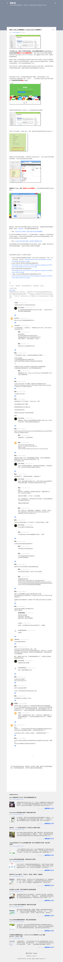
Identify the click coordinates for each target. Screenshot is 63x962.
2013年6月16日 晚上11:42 (25, 435)
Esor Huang (21, 307)
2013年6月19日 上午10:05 (24, 639)
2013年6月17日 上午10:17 (29, 479)
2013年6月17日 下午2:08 (21, 520)
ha (15, 725)
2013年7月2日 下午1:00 (29, 612)
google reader (13, 288)
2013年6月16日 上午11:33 (23, 318)
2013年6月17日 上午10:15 (29, 418)
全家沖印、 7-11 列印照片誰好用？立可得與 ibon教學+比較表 (24, 827)
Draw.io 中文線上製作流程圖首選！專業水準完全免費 (22, 904)
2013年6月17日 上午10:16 (29, 463)
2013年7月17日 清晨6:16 (21, 738)
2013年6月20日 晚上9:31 (29, 660)
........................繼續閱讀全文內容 (45, 808)
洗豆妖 (16, 703)
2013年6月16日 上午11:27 (22, 302)
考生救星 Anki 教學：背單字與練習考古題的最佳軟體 (22, 889)
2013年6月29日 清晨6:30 (22, 703)
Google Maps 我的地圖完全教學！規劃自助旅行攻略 (22, 812)
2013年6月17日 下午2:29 (25, 487)
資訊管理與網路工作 (27, 285)
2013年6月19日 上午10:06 (21, 646)
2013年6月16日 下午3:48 (24, 325)
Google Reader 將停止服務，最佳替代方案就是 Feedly (28, 241)
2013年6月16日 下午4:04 (25, 331)
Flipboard (21, 228)
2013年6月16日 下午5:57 (21, 381)
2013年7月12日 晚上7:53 (25, 712)
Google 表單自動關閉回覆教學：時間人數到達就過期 (22, 919)
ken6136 (16, 318)
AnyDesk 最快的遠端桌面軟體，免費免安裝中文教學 (22, 859)
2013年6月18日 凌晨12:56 (21, 591)
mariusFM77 (34, 955)
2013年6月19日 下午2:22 (25, 576)
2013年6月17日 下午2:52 (25, 508)
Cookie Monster (22, 630)
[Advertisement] (31, 17)
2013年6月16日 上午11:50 (29, 307)
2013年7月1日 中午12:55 (20, 725)
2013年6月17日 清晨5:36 (21, 455)
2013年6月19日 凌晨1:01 (25, 553)
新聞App (18, 285)
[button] (53, 30)
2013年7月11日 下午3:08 (31, 667)
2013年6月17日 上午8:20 (21, 474)
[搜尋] (55, 3)
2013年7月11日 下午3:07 (31, 630)
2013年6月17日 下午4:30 (25, 546)
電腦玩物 (13, 3)
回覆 (15, 315)
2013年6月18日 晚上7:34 (21, 606)
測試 (19, 442)
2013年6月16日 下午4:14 (21, 353)
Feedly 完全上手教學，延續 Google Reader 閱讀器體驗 (28, 231)
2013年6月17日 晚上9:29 (21, 564)
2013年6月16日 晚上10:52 (21, 428)
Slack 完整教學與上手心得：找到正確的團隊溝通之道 (22, 797)
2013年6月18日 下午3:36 (25, 569)
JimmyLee (17, 325)
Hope (19, 712)
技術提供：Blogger (31, 953)
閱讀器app (36, 285)
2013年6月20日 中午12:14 (25, 532)
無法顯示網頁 (21, 612)
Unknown (16, 639)
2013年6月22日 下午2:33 (21, 685)
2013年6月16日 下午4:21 (25, 370)
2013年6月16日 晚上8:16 (21, 399)
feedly (41, 285)
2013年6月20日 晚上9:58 (25, 442)
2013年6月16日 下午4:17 (25, 343)
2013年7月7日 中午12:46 (26, 623)
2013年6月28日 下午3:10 (21, 696)
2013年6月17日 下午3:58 (21, 541)
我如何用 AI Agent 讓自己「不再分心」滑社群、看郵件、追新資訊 (25, 874)
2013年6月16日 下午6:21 (21, 391)
